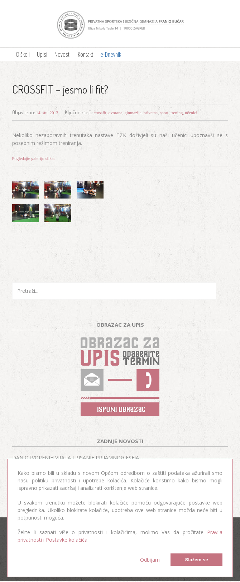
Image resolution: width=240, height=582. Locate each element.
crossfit (100, 112)
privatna (151, 112)
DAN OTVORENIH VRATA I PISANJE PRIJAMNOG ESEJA (75, 457)
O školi (23, 54)
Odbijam (150, 559)
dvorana (116, 112)
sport (164, 112)
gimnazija (133, 112)
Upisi (42, 54)
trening (177, 112)
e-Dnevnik (110, 54)
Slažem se (196, 559)
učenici (191, 112)
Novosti (62, 54)
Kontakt (85, 54)
